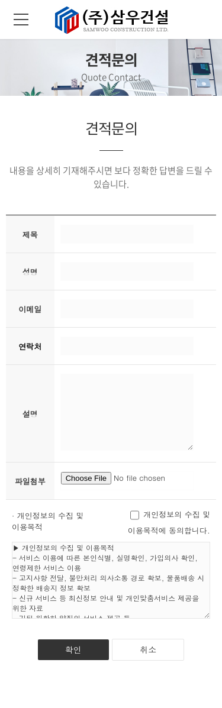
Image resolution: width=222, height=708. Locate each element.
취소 (148, 649)
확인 (73, 649)
